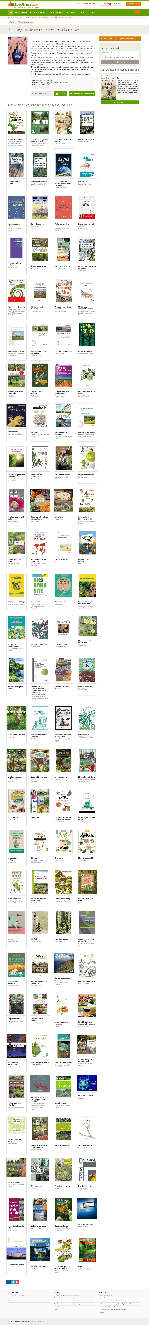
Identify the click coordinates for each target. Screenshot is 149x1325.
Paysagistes (57, 1307)
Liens (55, 1310)
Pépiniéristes (71, 12)
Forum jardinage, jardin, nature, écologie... (65, 1298)
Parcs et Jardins (21, 12)
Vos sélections (105, 4)
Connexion (118, 4)
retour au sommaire (25, 22)
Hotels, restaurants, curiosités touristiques (65, 1301)
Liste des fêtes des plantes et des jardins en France (113, 1310)
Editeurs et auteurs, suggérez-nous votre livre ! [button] (119, 39)
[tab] (40, 105)
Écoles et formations (56, 12)
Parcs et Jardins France (106, 1295)
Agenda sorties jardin (37, 12)
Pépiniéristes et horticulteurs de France (110, 1301)
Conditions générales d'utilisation (17, 1295)
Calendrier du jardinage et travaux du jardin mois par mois (69, 1304)
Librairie (83, 12)
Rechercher (120, 62)
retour (12, 22)
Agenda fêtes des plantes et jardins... (109, 1298)
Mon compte (12, 1301)
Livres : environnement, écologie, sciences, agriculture (34, 17)
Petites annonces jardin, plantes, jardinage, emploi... (67, 1295)
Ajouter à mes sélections (82, 93)
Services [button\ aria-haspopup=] (93, 12)
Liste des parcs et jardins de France (109, 1307)
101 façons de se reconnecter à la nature (60, 17)
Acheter (60, 93)
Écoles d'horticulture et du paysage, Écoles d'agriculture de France (117, 1304)
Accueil (10, 17)
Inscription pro (133, 3)
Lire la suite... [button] (120, 102)
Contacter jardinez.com (15, 1298)
